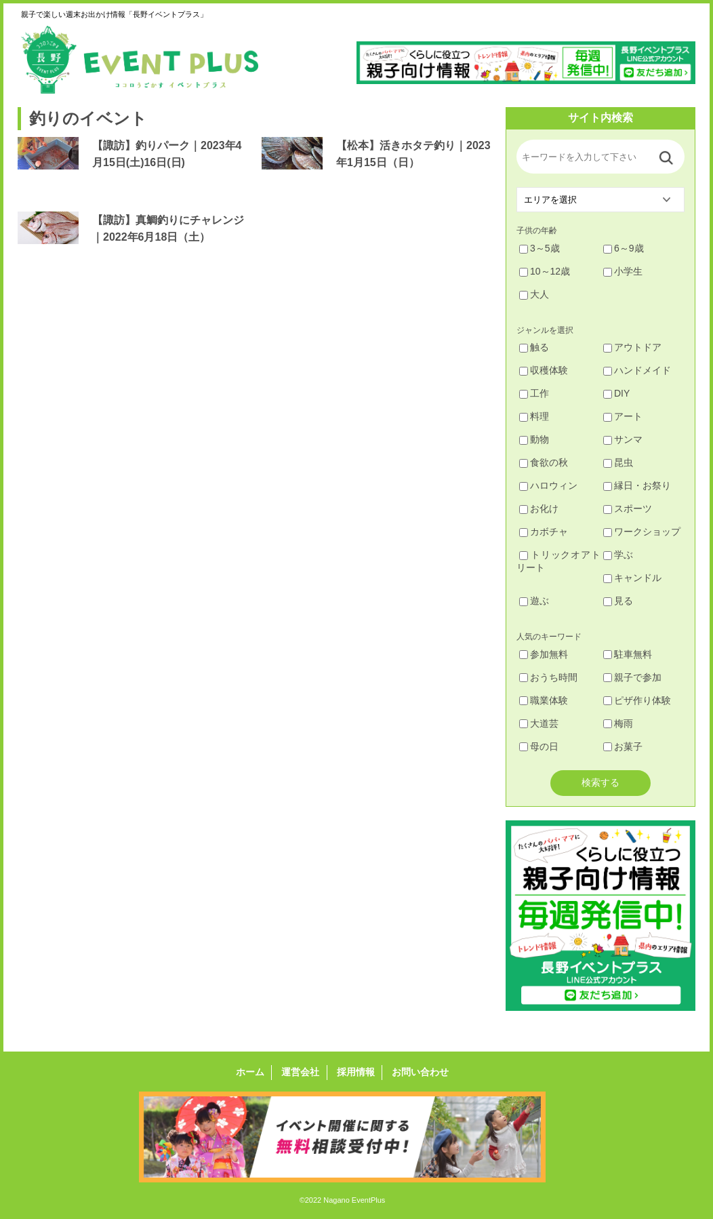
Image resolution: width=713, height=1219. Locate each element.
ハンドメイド (637, 370)
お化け (538, 508)
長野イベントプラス (139, 60)
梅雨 (618, 723)
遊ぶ (534, 600)
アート (623, 416)
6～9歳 (623, 248)
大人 (534, 294)
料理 (534, 416)
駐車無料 (627, 654)
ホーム (251, 1072)
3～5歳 (539, 248)
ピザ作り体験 (637, 700)
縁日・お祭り (637, 485)
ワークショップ (641, 531)
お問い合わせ (419, 1072)
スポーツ (627, 508)
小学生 (623, 271)
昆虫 (618, 462)
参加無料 (543, 654)
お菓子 (623, 746)
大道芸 (538, 723)
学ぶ (618, 554)
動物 (534, 439)
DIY (616, 393)
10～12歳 (544, 271)
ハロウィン (548, 485)
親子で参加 (632, 677)
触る (534, 347)
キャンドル (632, 577)
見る (618, 600)
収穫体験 (543, 370)
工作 (534, 393)
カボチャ (543, 531)
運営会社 (301, 1072)
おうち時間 (548, 677)
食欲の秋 (543, 462)
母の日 (538, 746)
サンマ (623, 439)
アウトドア (632, 347)
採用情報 (355, 1072)
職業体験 (543, 700)
